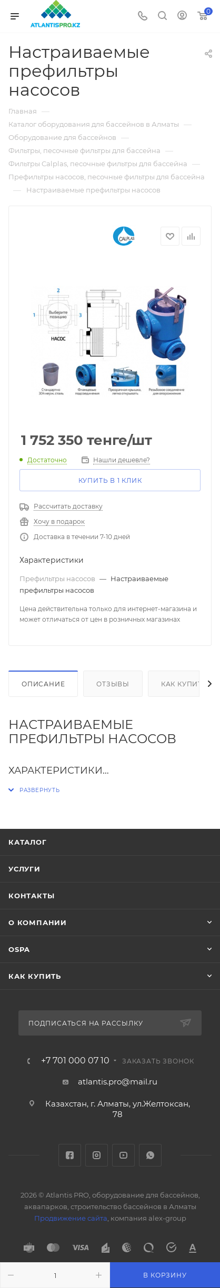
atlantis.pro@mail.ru (117, 1082)
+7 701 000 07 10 (75, 1061)
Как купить (184, 684)
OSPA (19, 949)
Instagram (96, 1155)
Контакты (31, 895)
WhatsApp (150, 1155)
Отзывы (112, 684)
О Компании (37, 922)
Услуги (24, 869)
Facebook (69, 1155)
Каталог (27, 842)
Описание (43, 684)
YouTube (123, 1155)
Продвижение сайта (70, 1218)
